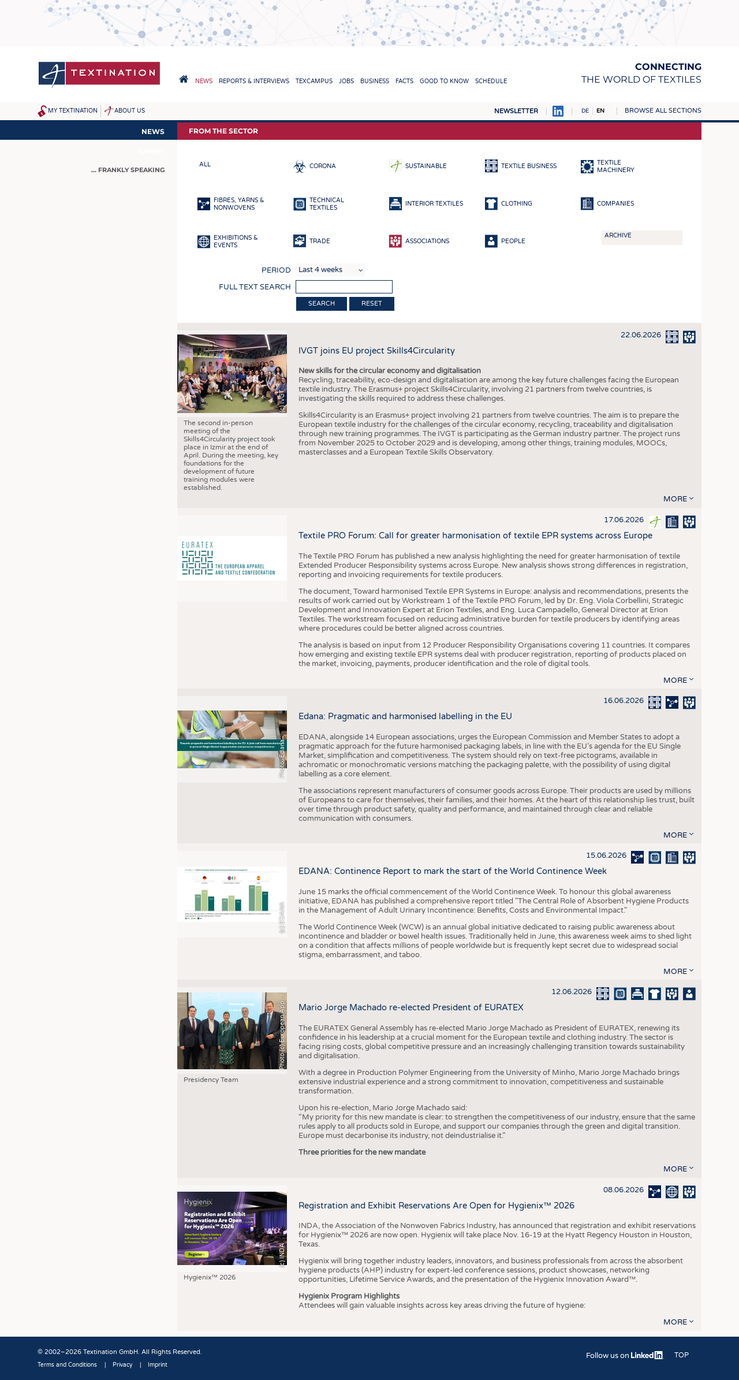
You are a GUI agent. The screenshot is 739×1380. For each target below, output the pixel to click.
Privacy (122, 1365)
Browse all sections (663, 110)
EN (600, 110)
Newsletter (516, 111)
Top (681, 1355)
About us (129, 110)
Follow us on (625, 1355)
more (675, 499)
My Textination (73, 110)
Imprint (157, 1365)
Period (276, 270)
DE (585, 110)
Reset (371, 303)
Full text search (255, 287)
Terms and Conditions (67, 1365)
